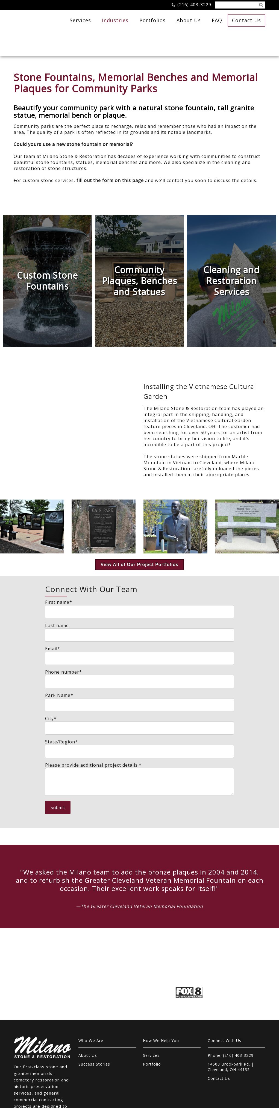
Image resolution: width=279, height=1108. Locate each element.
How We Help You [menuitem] (161, 990)
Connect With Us (224, 990)
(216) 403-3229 (194, 5)
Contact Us (246, 20)
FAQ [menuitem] (217, 20)
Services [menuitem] (80, 20)
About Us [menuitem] (189, 20)
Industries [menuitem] (115, 20)
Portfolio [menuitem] (152, 1013)
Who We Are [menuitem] (90, 990)
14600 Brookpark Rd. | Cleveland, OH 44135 (231, 1016)
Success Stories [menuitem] (94, 1013)
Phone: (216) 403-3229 (231, 1005)
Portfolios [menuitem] (152, 20)
